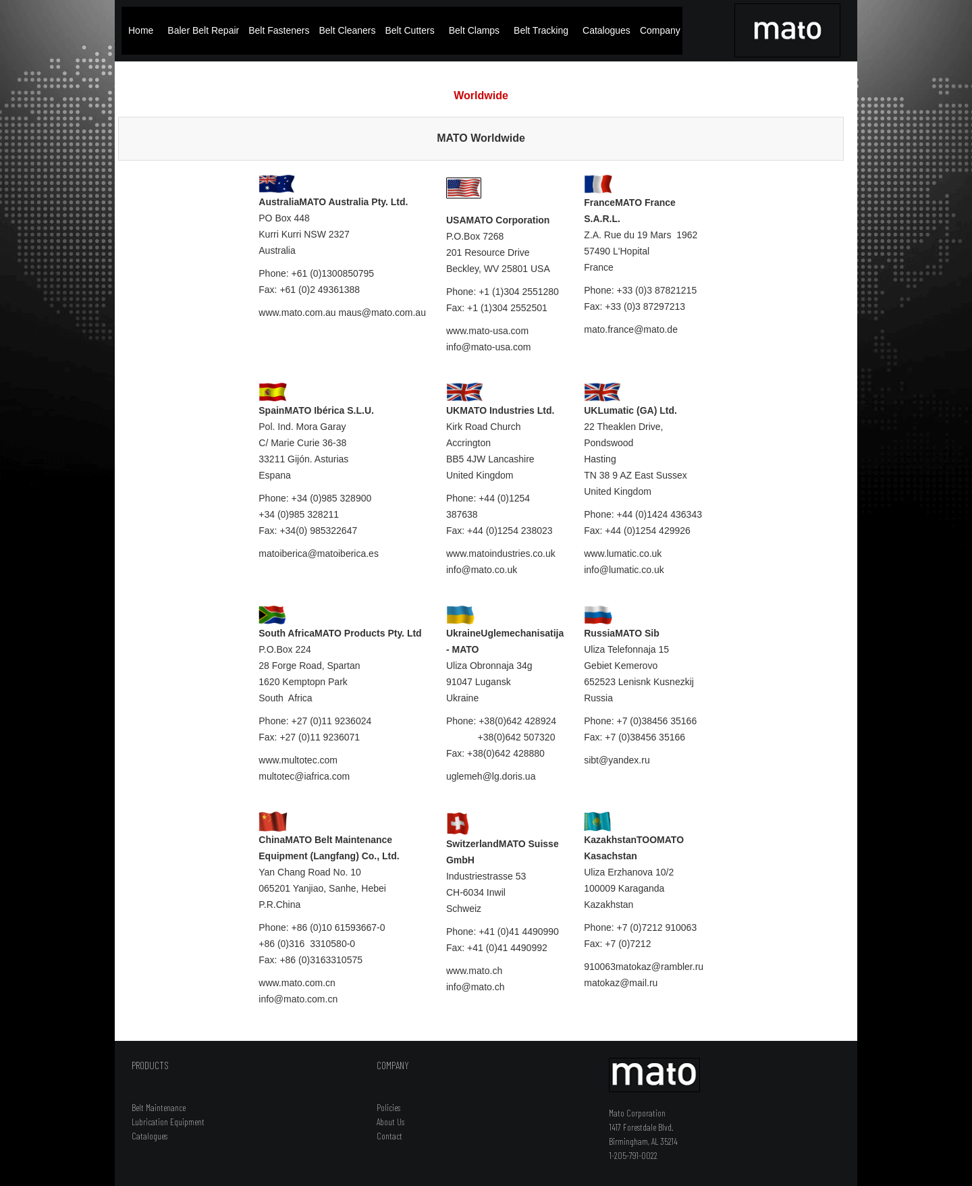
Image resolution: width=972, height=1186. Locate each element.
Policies (388, 1107)
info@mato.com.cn (298, 999)
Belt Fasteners (278, 30)
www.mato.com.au (297, 312)
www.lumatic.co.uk (623, 553)
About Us (390, 1121)
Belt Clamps (474, 30)
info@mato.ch (475, 986)
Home (140, 30)
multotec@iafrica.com (304, 776)
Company (660, 30)
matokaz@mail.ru (620, 982)
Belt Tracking (541, 30)
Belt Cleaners (347, 30)
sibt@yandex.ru (616, 760)
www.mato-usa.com (487, 330)
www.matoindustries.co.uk (501, 553)
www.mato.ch (474, 970)
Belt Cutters (410, 30)
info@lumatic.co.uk (624, 569)
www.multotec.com (298, 760)
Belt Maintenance (159, 1107)
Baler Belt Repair (203, 30)
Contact (389, 1135)
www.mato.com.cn (297, 982)
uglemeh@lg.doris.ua (491, 776)
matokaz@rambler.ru (659, 966)
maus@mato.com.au (382, 312)
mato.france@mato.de (631, 329)
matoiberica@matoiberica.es (319, 553)
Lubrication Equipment (168, 1121)
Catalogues (606, 30)
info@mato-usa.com (488, 347)
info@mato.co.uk (481, 569)
